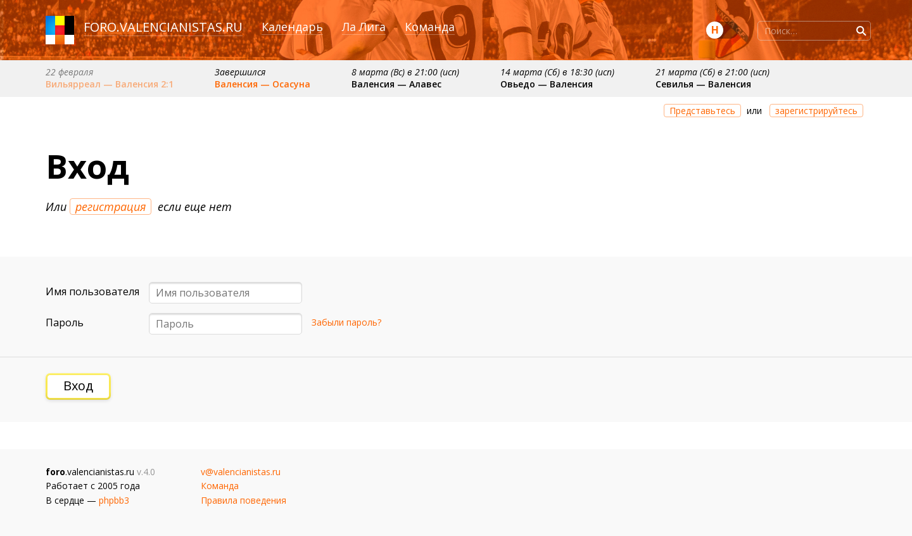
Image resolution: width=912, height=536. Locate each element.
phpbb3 (114, 500)
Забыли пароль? (346, 322)
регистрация (110, 206)
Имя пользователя (92, 291)
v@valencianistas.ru (241, 472)
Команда (430, 26)
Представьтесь (702, 111)
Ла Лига (364, 26)
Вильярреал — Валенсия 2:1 (110, 84)
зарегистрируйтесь (816, 111)
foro (100, 26)
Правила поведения (243, 500)
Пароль (65, 322)
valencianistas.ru (181, 26)
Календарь (292, 26)
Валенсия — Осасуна (262, 84)
